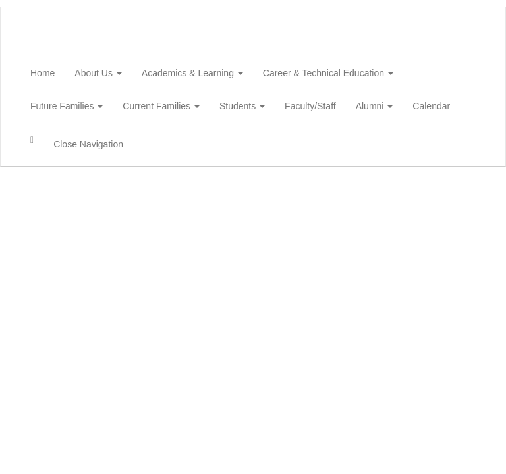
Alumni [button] (374, 106)
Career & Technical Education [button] (328, 73)
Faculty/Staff (310, 106)
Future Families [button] (66, 106)
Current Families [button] (161, 106)
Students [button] (242, 106)
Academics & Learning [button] (192, 73)
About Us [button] (97, 73)
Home (42, 73)
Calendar (431, 106)
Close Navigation (88, 144)
